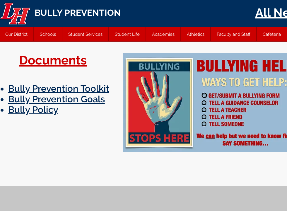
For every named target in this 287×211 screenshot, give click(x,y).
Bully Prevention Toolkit (58, 88)
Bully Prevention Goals (56, 99)
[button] (48, 34)
